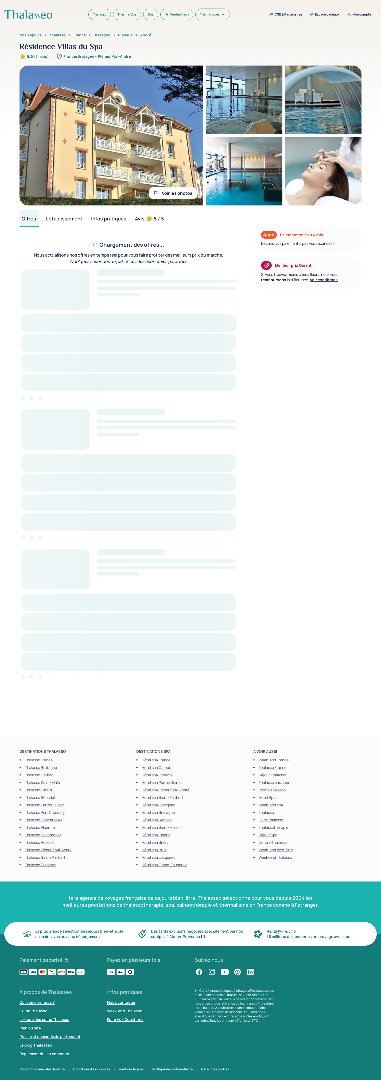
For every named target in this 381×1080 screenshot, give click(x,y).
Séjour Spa (268, 834)
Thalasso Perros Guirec (44, 804)
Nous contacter (121, 1002)
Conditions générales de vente (42, 1069)
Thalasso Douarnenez (43, 834)
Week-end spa (271, 804)
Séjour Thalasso (272, 774)
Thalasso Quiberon (40, 864)
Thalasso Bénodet (40, 797)
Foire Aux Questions (125, 1019)
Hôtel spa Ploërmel (157, 774)
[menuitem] (99, 14)
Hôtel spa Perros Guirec (162, 782)
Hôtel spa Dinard (156, 834)
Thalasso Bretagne (41, 767)
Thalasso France (39, 759)
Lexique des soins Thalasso (44, 1019)
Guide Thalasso (34, 1010)
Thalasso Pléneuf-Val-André (48, 849)
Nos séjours (30, 35)
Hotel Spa (267, 797)
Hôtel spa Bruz (154, 849)
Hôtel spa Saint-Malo (160, 827)
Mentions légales (131, 1069)
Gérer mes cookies (215, 1069)
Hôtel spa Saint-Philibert (162, 797)
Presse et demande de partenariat (50, 1036)
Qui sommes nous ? (37, 1002)
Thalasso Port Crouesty (45, 812)
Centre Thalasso (273, 842)
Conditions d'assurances (91, 1069)
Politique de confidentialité (172, 1069)
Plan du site (30, 1028)
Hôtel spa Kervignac (158, 804)
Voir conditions (324, 279)
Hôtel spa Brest (155, 842)
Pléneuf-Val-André (134, 35)
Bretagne (102, 35)
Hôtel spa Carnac (156, 767)
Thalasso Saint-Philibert (45, 857)
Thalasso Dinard (38, 789)
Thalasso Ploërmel (40, 827)
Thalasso (57, 35)
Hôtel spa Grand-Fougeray (164, 864)
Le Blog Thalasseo (36, 1045)
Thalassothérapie (273, 827)
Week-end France (274, 759)
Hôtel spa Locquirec (159, 857)
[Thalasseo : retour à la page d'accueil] (28, 14)
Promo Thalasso (272, 789)
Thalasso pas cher (274, 782)
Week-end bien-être (276, 849)
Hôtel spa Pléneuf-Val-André (165, 789)
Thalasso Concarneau (43, 819)
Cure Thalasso (271, 819)
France (79, 35)
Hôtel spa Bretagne (158, 812)
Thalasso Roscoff (39, 842)
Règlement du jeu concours (44, 1053)
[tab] (29, 218)
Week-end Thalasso (275, 857)
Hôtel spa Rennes (157, 819)
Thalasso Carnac (39, 774)
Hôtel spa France (156, 759)
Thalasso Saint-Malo (42, 782)
